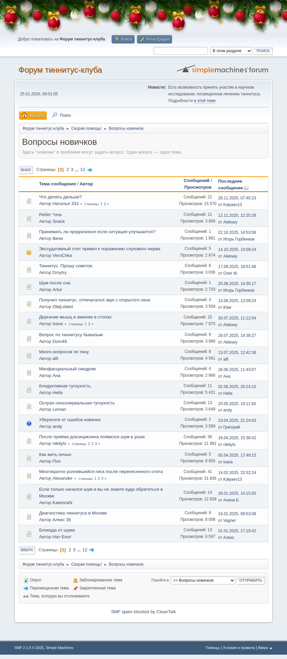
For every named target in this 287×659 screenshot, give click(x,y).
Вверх (27, 550)
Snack (58, 221)
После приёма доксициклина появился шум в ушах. (92, 436)
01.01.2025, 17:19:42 (237, 531)
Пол (56, 461)
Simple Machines (59, 648)
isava (57, 323)
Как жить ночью (55, 454)
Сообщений (196, 180)
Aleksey (230, 222)
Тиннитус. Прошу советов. (66, 265)
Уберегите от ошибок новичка (70, 419)
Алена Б (231, 500)
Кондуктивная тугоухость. (65, 385)
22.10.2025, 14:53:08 (237, 232)
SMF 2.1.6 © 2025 (29, 648)
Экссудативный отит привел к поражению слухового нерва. (100, 248)
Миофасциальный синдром (67, 368)
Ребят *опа (50, 214)
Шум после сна (54, 282)
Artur (57, 289)
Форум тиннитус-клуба (60, 69)
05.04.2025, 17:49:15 (237, 455)
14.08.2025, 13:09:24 (237, 300)
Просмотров (197, 187)
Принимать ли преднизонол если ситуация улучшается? (97, 231)
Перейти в (159, 580)
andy (227, 410)
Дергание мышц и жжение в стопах (75, 316)
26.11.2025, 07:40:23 (237, 198)
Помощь (213, 648)
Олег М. (230, 273)
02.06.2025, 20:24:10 (237, 386)
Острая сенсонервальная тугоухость (77, 402)
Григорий (231, 427)
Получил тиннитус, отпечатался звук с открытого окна (94, 299)
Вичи (57, 238)
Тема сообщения (57, 183)
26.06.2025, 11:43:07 (237, 369)
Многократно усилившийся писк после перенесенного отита (101, 471)
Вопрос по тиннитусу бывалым (71, 334)
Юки (227, 307)
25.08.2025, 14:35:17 (237, 283)
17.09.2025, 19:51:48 (237, 266)
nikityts (59, 443)
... (77, 169)
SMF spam (121, 611)
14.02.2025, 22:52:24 (237, 472)
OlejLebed (62, 306)
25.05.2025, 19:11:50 (237, 403)
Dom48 (59, 341)
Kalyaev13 (232, 204)
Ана (56, 375)
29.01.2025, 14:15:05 (237, 493)
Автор (86, 183)
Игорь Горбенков (238, 239)
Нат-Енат (61, 536)
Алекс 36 (61, 519)
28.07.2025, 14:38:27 (237, 335)
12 (82, 169)
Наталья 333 (65, 203)
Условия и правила (239, 648)
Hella (57, 392)
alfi (55, 358)
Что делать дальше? (60, 196)
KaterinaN (62, 502)
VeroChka (62, 255)
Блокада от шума (57, 530)
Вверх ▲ (265, 648)
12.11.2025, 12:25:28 (237, 215)
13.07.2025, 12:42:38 (237, 352)
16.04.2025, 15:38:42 (237, 438)
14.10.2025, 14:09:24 (237, 249)
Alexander (62, 478)
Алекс (228, 537)
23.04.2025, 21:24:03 (237, 420)
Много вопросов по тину (64, 351)
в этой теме (205, 100)
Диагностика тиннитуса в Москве (73, 512)
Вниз (26, 170)
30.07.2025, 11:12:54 (237, 318)
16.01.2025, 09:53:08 (237, 513)
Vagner (229, 520)
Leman (59, 409)
